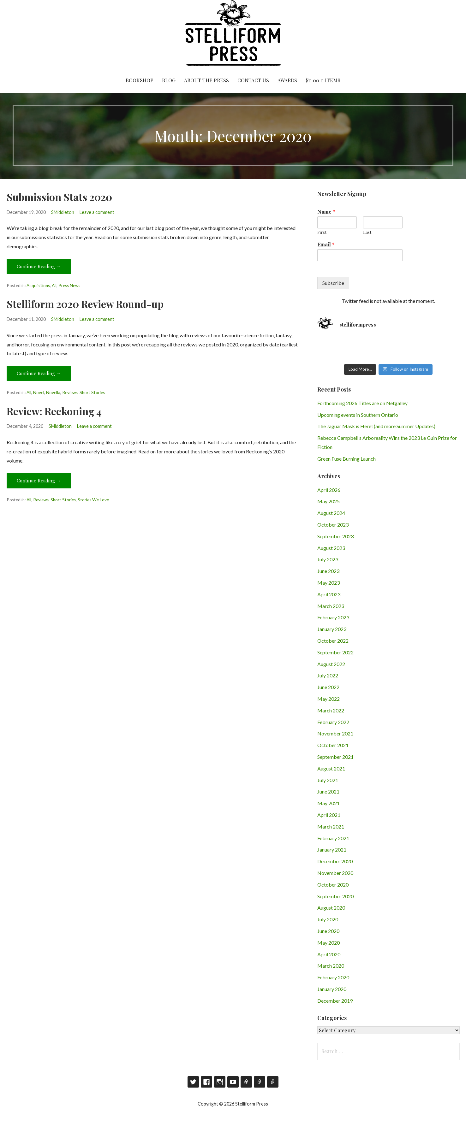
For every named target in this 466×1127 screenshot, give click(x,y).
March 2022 (330, 710)
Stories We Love (93, 499)
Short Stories (92, 392)
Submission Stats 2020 (59, 197)
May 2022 (328, 699)
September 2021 (335, 757)
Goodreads (246, 1082)
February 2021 (333, 838)
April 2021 (328, 815)
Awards (287, 80)
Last (367, 232)
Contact (259, 1082)
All (54, 285)
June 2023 (328, 571)
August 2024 (331, 513)
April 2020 (328, 954)
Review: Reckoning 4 (54, 411)
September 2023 (335, 536)
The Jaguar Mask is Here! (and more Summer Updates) (376, 426)
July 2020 (327, 919)
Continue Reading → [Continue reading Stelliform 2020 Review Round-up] (39, 373)
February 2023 (333, 617)
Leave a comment (97, 212)
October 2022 (333, 641)
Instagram (219, 1082)
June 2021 (328, 791)
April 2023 (328, 594)
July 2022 (327, 675)
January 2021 (331, 850)
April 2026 (328, 490)
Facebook (206, 1082)
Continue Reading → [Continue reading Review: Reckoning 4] (39, 480)
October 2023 (333, 525)
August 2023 (331, 548)
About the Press (206, 80)
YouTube (233, 1082)
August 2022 (331, 664)
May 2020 (328, 943)
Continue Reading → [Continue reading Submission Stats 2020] (39, 266)
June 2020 (328, 931)
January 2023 (331, 629)
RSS (272, 1082)
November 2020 (335, 873)
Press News (69, 285)
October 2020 (333, 885)
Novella (53, 392)
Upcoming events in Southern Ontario (357, 415)
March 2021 (330, 826)
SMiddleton (62, 212)
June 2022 (328, 687)
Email (326, 244)
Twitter (193, 1082)
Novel (38, 392)
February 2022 (333, 722)
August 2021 (331, 768)
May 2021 (328, 803)
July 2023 (327, 559)
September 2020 (335, 896)
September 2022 (335, 652)
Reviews (70, 392)
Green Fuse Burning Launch (346, 459)
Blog (169, 80)
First (321, 232)
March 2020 (330, 966)
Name (326, 212)
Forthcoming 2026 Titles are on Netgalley (362, 403)
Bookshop (139, 80)
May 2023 (328, 583)
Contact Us (253, 80)
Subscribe (333, 283)
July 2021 (327, 780)
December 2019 (335, 1001)
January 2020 (331, 989)
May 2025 (328, 501)
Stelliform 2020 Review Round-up (85, 303)
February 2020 (333, 977)
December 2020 (335, 861)
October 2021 (333, 745)
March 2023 (330, 606)
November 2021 (335, 733)
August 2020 (331, 908)
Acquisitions (38, 285)
